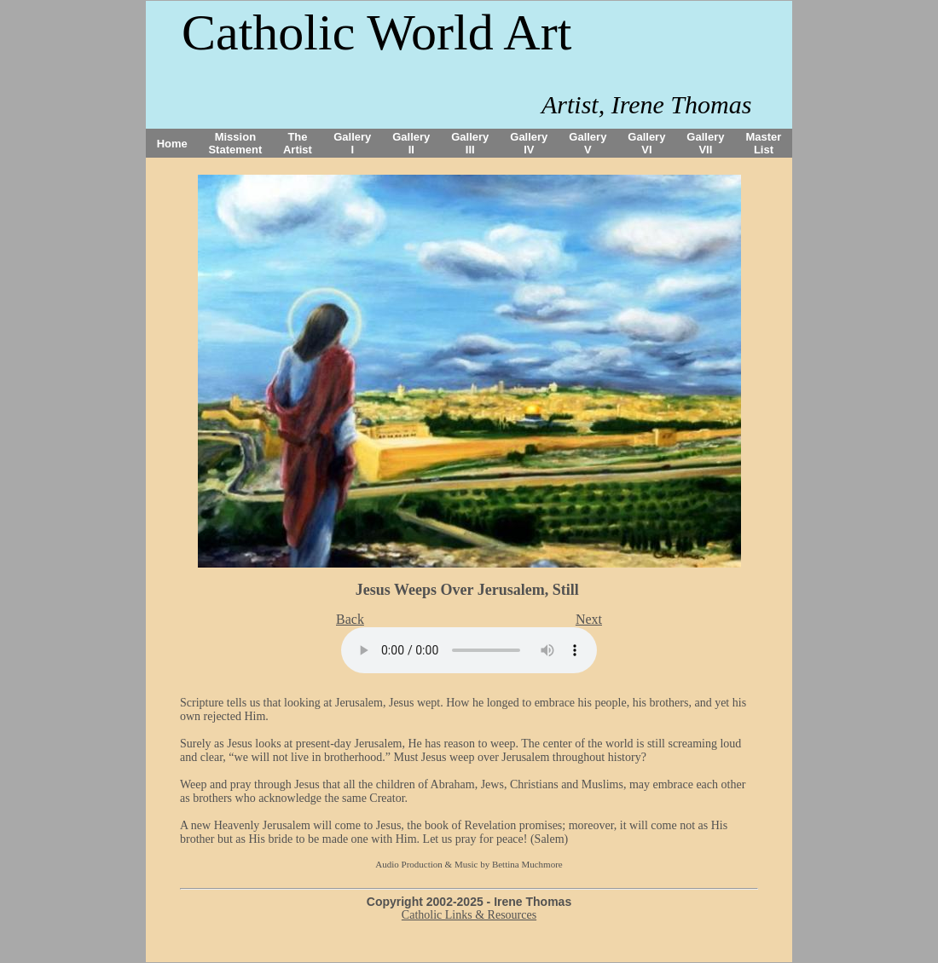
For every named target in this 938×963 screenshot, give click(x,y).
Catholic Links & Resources (469, 914)
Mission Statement (235, 143)
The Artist (297, 143)
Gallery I (352, 143)
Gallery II (411, 143)
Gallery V (587, 143)
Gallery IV (528, 143)
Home (172, 143)
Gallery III (470, 143)
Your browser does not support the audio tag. (469, 650)
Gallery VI (646, 143)
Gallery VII (705, 143)
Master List (764, 143)
